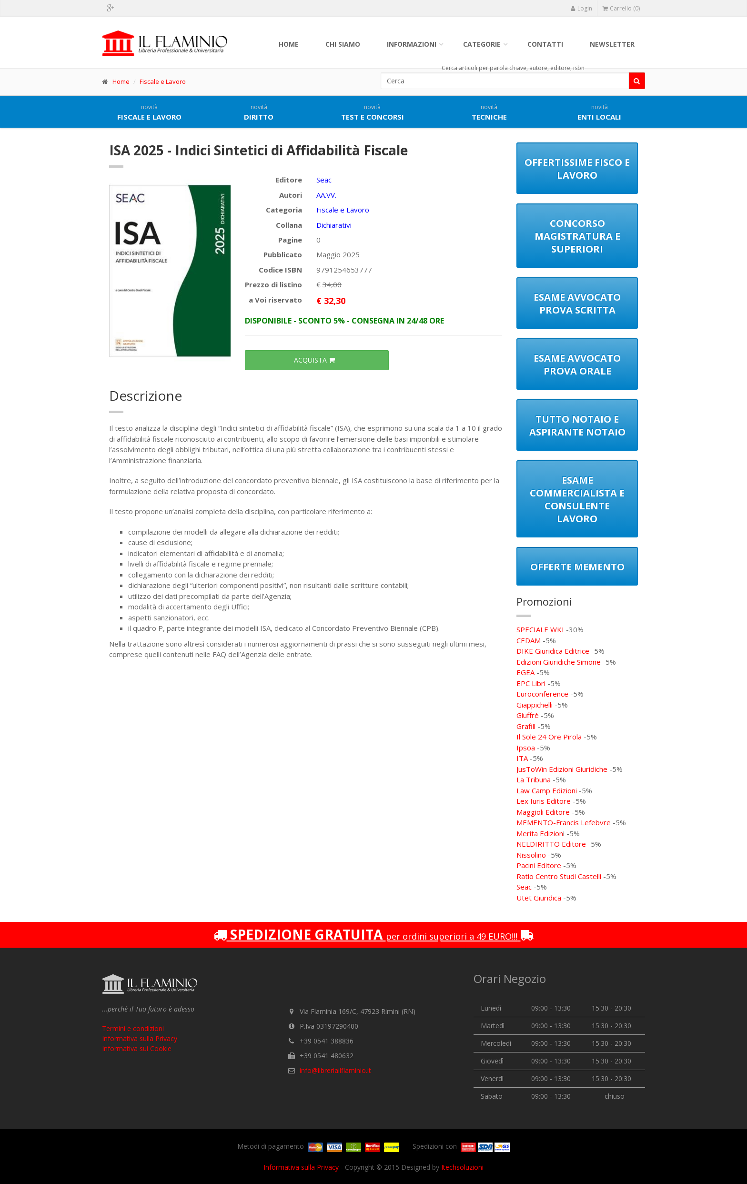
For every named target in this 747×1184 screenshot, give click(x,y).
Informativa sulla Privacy (139, 1038)
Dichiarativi (334, 225)
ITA (522, 758)
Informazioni (411, 44)
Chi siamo (342, 44)
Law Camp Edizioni (546, 790)
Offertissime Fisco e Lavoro (577, 169)
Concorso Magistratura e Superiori (577, 236)
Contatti (545, 44)
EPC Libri (530, 683)
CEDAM (528, 640)
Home (289, 44)
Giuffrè (527, 715)
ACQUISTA (317, 359)
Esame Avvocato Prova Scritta (577, 303)
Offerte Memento (577, 566)
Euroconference (542, 693)
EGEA (525, 672)
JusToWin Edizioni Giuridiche (561, 769)
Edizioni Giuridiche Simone (558, 662)
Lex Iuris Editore (543, 801)
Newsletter (612, 44)
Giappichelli (534, 704)
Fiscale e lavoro (149, 112)
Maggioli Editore (543, 812)
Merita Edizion (539, 833)
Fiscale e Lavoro (163, 81)
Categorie (482, 44)
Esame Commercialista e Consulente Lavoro (577, 499)
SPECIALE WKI (540, 629)
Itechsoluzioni (462, 1167)
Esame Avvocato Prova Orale (577, 364)
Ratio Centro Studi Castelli (558, 876)
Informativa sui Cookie (137, 1048)
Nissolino (531, 855)
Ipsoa (525, 747)
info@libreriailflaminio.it (335, 1070)
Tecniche (489, 112)
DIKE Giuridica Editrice (552, 651)
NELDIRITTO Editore (551, 844)
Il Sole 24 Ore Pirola (549, 736)
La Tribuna (533, 779)
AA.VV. (326, 195)
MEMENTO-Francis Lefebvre (563, 822)
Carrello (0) (621, 8)
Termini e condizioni (133, 1028)
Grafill (525, 726)
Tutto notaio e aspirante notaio (577, 425)
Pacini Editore (538, 865)
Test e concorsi (372, 112)
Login (581, 8)
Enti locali (599, 112)
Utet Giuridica (538, 897)
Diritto (258, 112)
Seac (324, 179)
